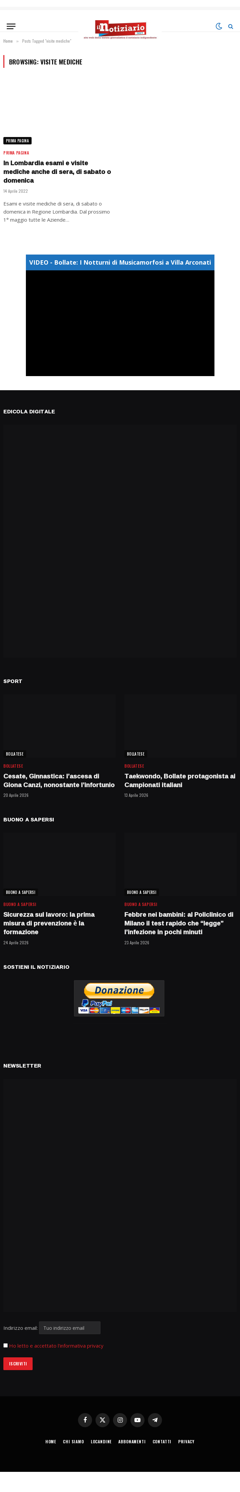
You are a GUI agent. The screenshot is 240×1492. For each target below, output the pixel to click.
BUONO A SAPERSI (20, 892)
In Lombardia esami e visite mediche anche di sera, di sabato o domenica (57, 172)
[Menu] (11, 26)
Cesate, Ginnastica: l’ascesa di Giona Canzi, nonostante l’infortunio (59, 780)
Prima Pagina (17, 140)
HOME (50, 1441)
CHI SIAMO (73, 1441)
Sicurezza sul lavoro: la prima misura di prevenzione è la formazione (48, 923)
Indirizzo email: (52, 1327)
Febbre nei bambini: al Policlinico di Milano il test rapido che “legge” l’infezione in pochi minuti (178, 923)
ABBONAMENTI (132, 1441)
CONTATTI (162, 1441)
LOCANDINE (101, 1441)
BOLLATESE (15, 754)
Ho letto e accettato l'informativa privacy (56, 1345)
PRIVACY (186, 1441)
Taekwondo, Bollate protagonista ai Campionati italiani (179, 780)
